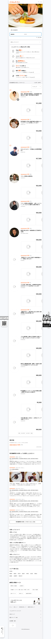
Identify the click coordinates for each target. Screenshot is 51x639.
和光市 (19, 573)
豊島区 (35, 573)
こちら (32, 72)
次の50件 (28, 433)
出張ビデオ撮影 (35, 589)
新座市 (23, 573)
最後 (32, 433)
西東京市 (20, 575)
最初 (19, 433)
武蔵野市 (15, 575)
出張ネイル (21, 593)
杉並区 (31, 573)
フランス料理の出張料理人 (14, 469)
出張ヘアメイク (13, 593)
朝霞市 (15, 573)
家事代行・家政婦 (14, 585)
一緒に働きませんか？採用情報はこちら (2, 630)
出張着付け (22, 585)
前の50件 (23, 433)
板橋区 (11, 575)
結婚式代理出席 (28, 593)
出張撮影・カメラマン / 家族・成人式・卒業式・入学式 (20, 589)
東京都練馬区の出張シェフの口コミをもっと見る (25, 521)
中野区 (27, 573)
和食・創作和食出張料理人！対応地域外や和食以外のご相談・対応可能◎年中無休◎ (24, 458)
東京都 (11, 571)
